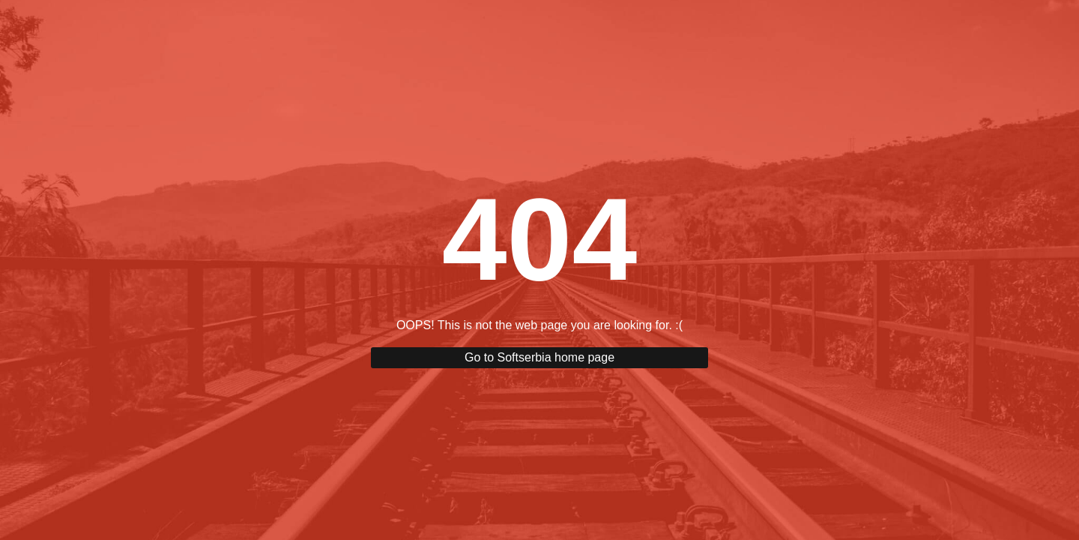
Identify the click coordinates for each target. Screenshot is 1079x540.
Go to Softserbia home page (539, 357)
